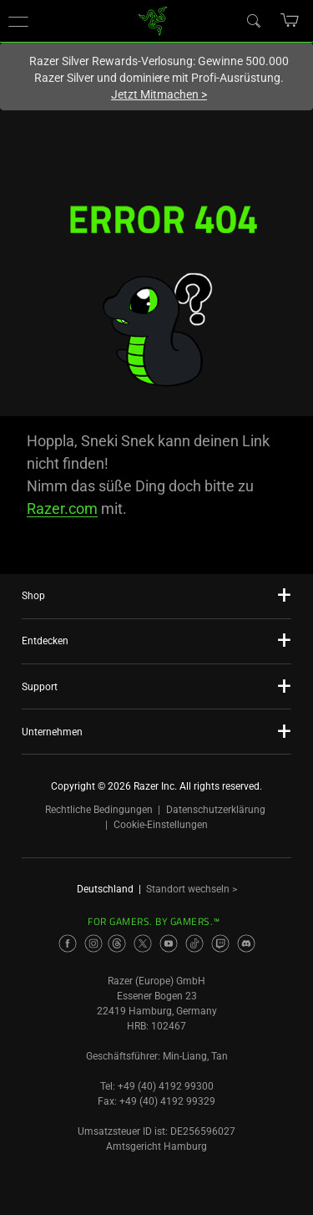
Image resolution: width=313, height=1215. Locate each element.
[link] (152, 20)
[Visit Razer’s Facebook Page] (67, 943)
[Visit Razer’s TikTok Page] (194, 943)
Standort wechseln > (191, 889)
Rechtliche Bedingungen (99, 810)
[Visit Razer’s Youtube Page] (168, 943)
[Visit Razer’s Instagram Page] (93, 943)
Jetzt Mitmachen (159, 94)
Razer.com (62, 508)
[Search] (253, 20)
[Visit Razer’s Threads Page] (117, 943)
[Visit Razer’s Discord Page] (246, 943)
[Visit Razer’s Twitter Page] (142, 943)
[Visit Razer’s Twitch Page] (220, 943)
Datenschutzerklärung (215, 810)
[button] (18, 21)
